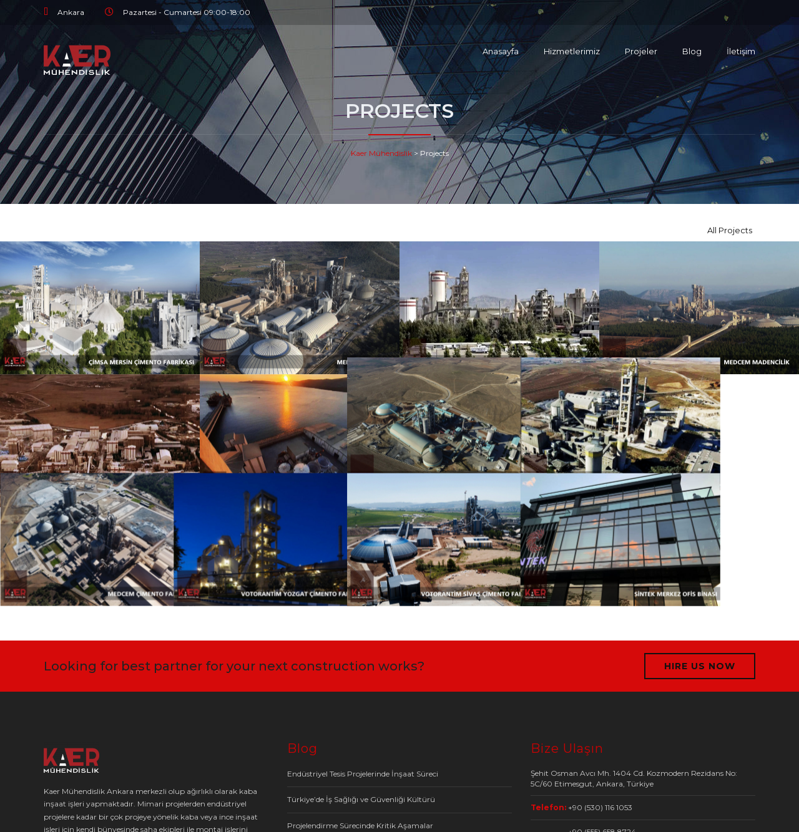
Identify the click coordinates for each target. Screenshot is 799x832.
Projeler (641, 51)
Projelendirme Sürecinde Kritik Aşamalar (360, 825)
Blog (692, 51)
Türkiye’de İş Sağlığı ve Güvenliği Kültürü (361, 799)
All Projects (729, 230)
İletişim (741, 51)
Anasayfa (501, 51)
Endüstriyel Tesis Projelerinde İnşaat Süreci (362, 773)
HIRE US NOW (699, 666)
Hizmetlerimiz (572, 51)
